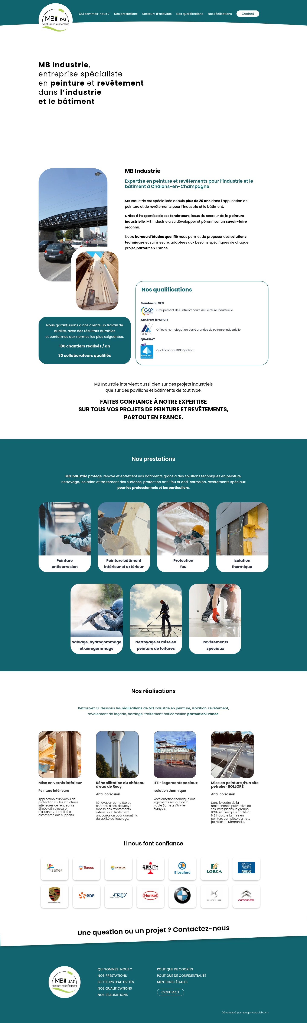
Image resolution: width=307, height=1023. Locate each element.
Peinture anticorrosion (65, 564)
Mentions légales (172, 982)
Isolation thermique (242, 564)
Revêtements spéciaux (215, 645)
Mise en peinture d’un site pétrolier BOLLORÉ (235, 784)
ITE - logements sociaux (176, 782)
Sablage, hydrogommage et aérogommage (96, 645)
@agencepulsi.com (255, 1012)
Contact (248, 13)
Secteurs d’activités (116, 982)
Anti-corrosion (108, 794)
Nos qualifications (115, 989)
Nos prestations (112, 976)
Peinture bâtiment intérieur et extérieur (124, 564)
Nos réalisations (113, 995)
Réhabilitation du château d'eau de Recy (120, 784)
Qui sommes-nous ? (115, 969)
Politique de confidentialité (181, 976)
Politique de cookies (175, 969)
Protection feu (183, 564)
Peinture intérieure (54, 790)
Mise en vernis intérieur (60, 782)
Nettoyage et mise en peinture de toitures (155, 645)
